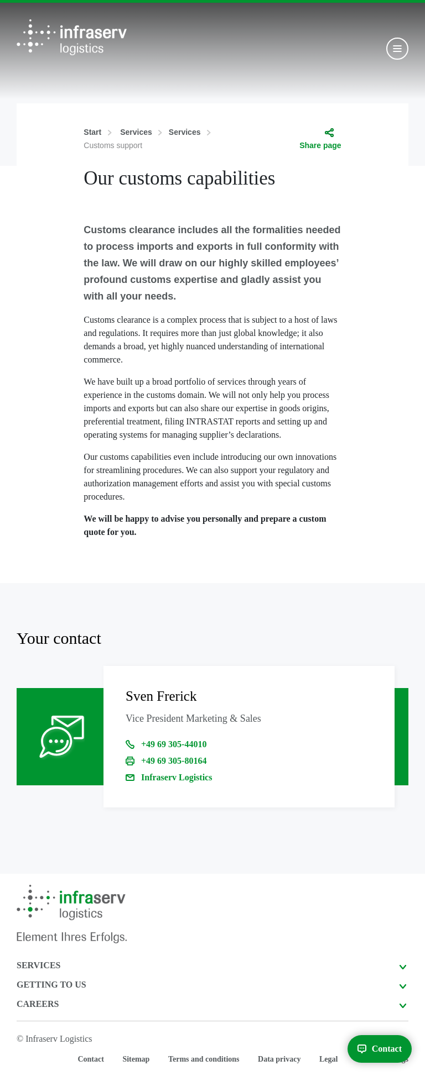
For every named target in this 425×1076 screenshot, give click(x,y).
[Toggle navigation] (397, 49)
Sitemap (135, 1059)
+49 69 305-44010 (173, 744)
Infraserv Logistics (176, 777)
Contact (90, 1059)
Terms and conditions (204, 1059)
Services (136, 132)
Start (92, 132)
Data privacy (279, 1059)
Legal (328, 1059)
